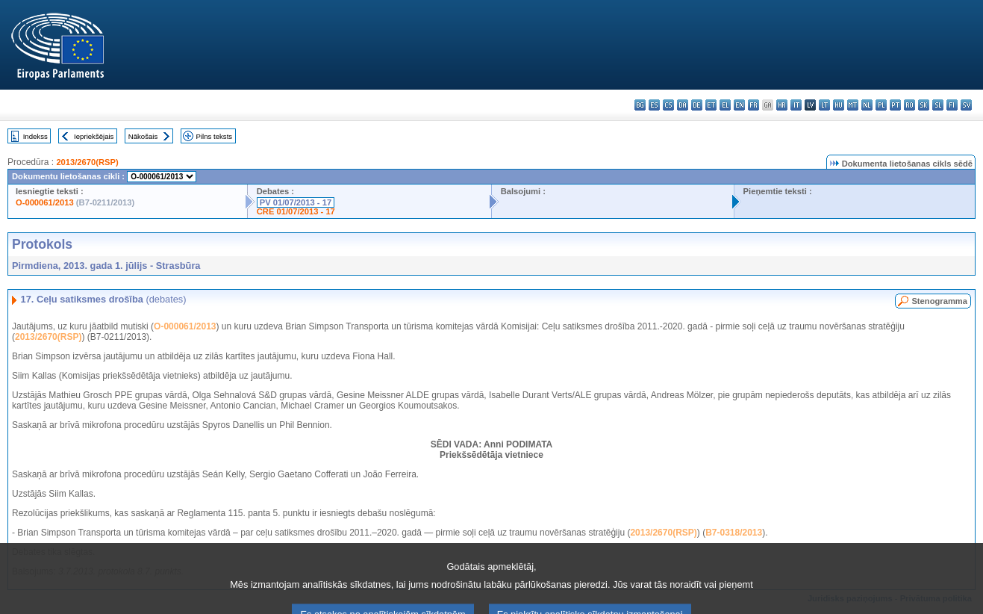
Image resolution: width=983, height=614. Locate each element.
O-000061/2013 (45, 202)
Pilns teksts (214, 136)
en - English (739, 105)
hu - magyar (838, 105)
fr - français (753, 105)
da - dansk (682, 105)
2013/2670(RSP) (87, 162)
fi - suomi (952, 105)
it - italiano (796, 105)
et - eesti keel (711, 105)
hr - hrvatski (781, 105)
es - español (654, 105)
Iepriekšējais (93, 136)
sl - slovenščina (937, 105)
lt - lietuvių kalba (824, 105)
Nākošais (142, 136)
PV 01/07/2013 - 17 (295, 202)
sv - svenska (966, 105)
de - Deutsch (696, 105)
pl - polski (881, 105)
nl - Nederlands (867, 105)
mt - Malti (852, 105)
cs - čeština (668, 105)
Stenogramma (939, 301)
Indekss (35, 136)
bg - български (640, 105)
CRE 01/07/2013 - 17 (296, 211)
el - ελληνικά (725, 105)
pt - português (895, 105)
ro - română (909, 105)
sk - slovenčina (923, 105)
